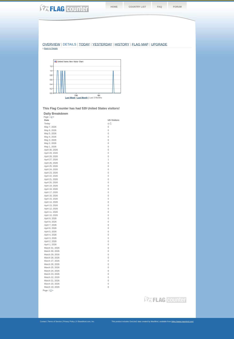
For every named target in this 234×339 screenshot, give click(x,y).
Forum (177, 6)
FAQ (159, 6)
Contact (43, 321)
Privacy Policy (69, 321)
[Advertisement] (104, 33)
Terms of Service (55, 321)
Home (114, 6)
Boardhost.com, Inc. (86, 321)
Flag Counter (64, 8)
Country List (137, 6)
